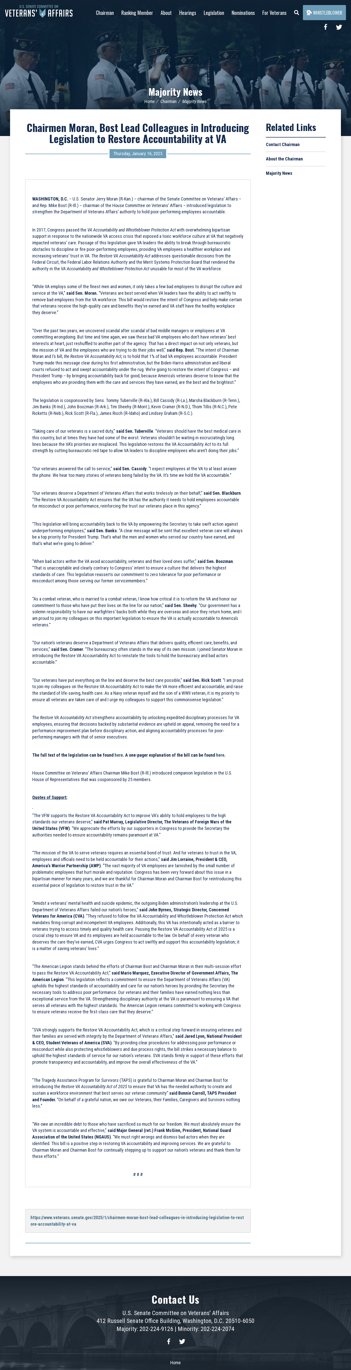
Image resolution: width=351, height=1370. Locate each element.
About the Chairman (284, 158)
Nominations (243, 12)
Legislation (214, 12)
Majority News (175, 91)
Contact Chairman (283, 144)
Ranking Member (137, 12)
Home (149, 101)
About (166, 12)
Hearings (187, 12)
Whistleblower (324, 12)
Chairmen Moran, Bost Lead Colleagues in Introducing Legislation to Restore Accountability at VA (138, 133)
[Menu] (296, 11)
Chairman (105, 12)
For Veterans (274, 12)
